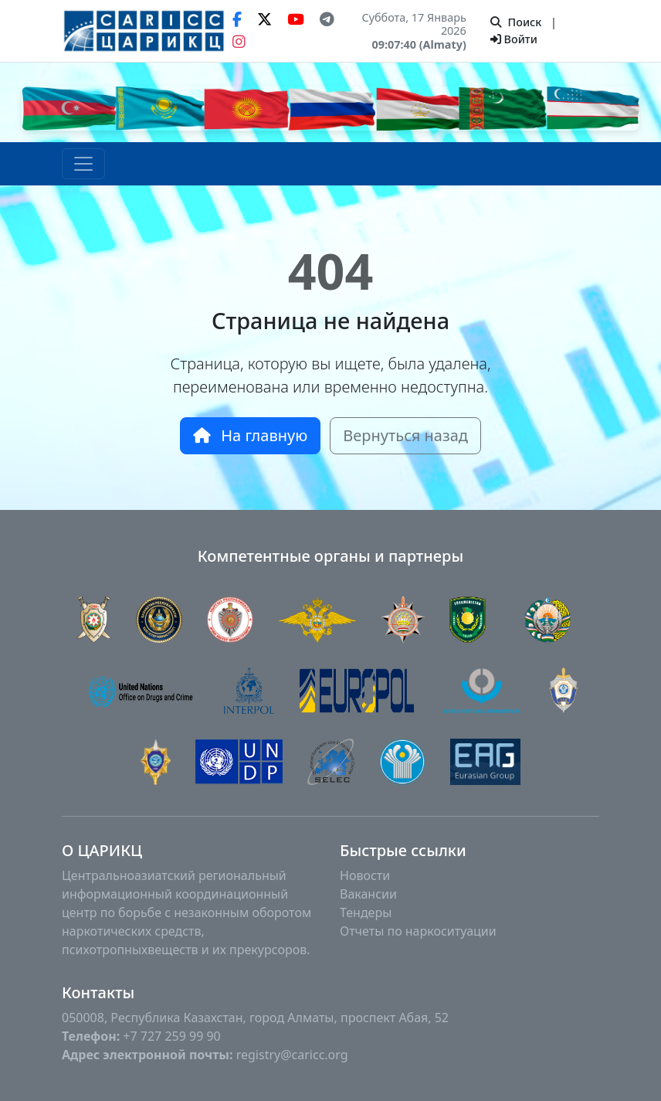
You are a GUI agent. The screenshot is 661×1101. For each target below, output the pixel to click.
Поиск (515, 22)
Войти (513, 39)
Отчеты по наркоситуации (418, 931)
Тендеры (366, 912)
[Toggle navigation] (83, 163)
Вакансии (368, 893)
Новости (365, 875)
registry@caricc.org (292, 1054)
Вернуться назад (405, 435)
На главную (250, 435)
